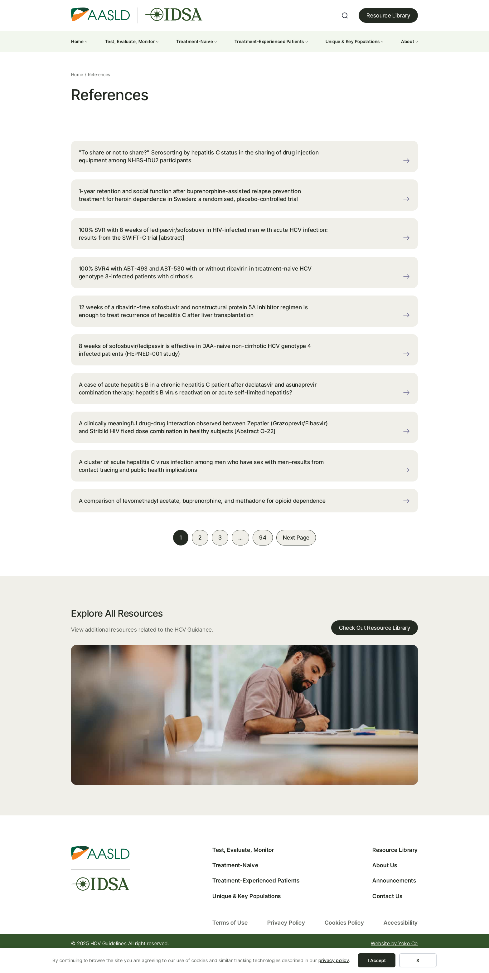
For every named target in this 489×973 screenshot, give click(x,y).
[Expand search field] (345, 15)
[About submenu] (416, 41)
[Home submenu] (86, 41)
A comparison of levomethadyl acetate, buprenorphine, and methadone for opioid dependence (186, 514)
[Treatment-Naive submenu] (215, 41)
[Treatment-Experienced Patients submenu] (306, 41)
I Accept (377, 960)
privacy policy (333, 960)
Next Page (296, 555)
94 (262, 555)
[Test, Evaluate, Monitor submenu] (157, 41)
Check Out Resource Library (374, 646)
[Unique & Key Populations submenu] (382, 41)
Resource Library (388, 15)
